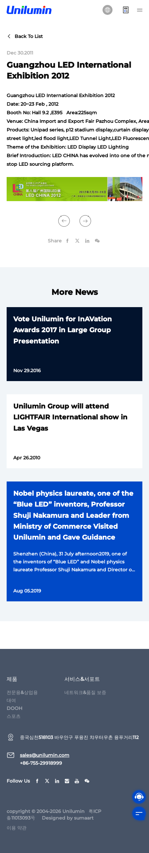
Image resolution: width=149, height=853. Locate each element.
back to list (25, 36)
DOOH (14, 712)
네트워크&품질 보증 (85, 696)
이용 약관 (17, 832)
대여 (11, 704)
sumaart (84, 822)
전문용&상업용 (22, 696)
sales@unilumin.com (44, 759)
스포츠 (14, 720)
